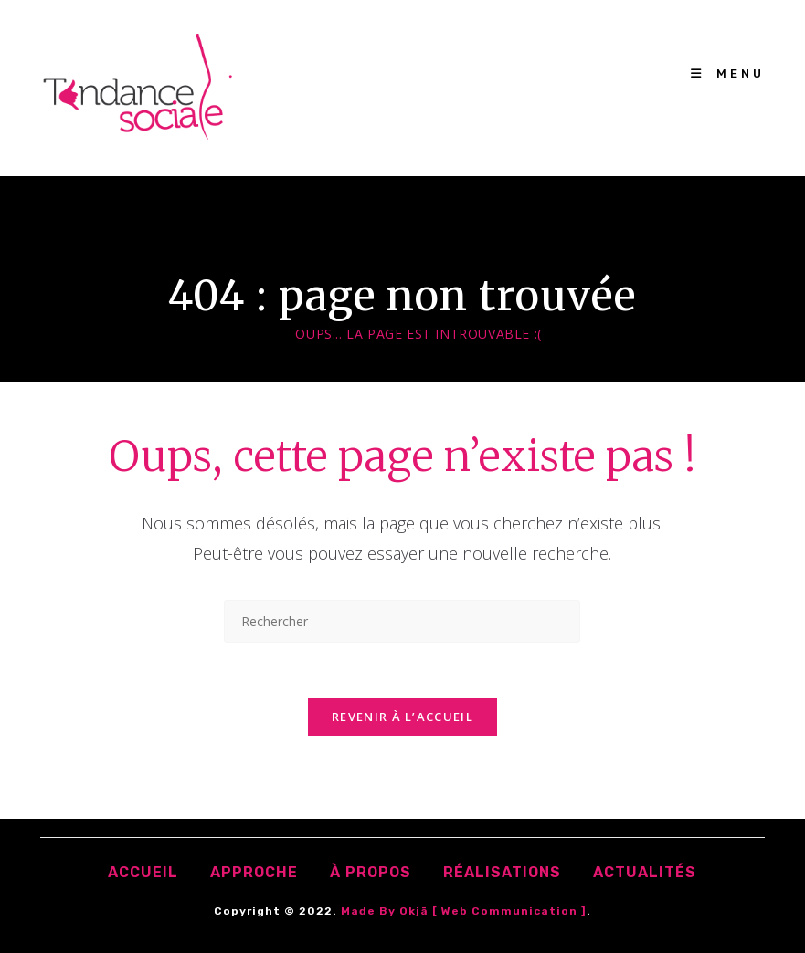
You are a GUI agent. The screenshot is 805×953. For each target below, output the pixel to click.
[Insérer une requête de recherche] (402, 621)
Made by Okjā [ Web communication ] (464, 911)
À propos (370, 872)
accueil (143, 872)
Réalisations (502, 872)
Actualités (644, 872)
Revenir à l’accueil (402, 716)
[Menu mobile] (728, 73)
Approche (254, 872)
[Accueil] (270, 333)
